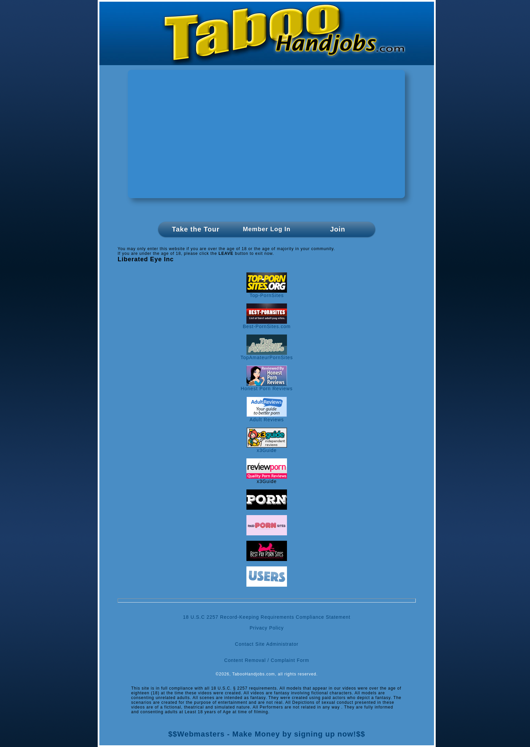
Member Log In (266, 229)
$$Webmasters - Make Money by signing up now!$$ (266, 734)
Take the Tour (195, 229)
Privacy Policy (266, 628)
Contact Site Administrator (266, 644)
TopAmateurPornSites (266, 355)
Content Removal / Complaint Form (266, 660)
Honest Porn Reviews (267, 386)
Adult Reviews (266, 417)
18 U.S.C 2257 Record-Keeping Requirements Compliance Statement (266, 617)
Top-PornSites (266, 293)
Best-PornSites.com (267, 324)
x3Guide (267, 448)
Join (337, 229)
